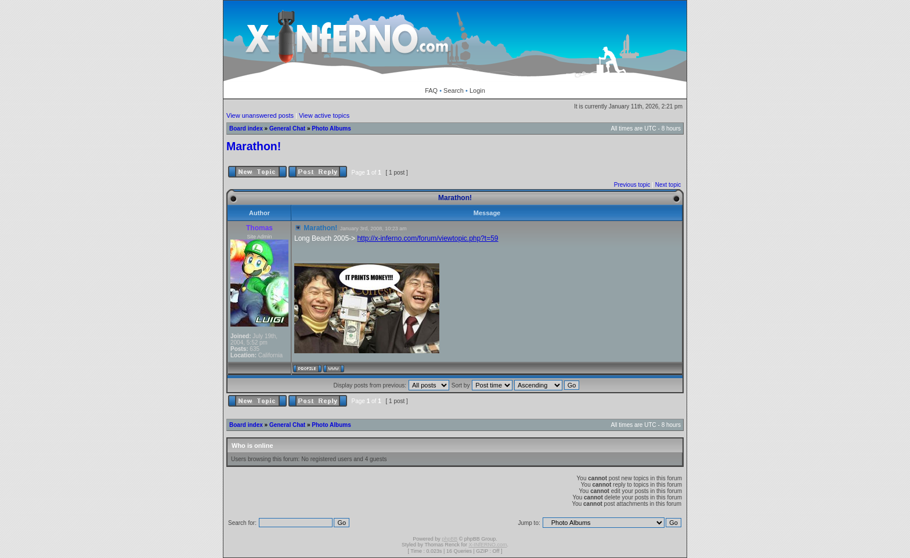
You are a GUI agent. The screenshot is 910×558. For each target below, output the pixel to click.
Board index (246, 128)
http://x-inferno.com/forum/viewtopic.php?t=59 (427, 238)
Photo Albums (331, 128)
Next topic (668, 185)
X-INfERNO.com (487, 545)
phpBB (449, 539)
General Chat (287, 128)
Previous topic (632, 185)
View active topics (324, 115)
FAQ (431, 90)
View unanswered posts (260, 115)
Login (477, 90)
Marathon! (253, 146)
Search (453, 90)
